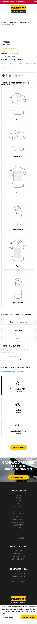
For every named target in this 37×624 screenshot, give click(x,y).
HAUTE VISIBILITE (19, 519)
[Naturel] (13, 75)
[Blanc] (7, 75)
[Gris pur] (16, 75)
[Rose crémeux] (22, 75)
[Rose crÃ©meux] (29, 75)
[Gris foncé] (10, 75)
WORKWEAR (18, 525)
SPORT (18, 528)
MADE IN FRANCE (18, 522)
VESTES (18, 501)
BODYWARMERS (18, 514)
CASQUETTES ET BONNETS (18, 556)
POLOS (18, 498)
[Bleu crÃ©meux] (26, 75)
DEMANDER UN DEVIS (19, 447)
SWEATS (18, 503)
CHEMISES (18, 541)
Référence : (5, 53)
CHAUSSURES (18, 551)
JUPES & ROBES (18, 538)
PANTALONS (18, 517)
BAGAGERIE (18, 553)
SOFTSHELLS (18, 506)
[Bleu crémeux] (19, 75)
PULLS (18, 535)
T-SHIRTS (18, 495)
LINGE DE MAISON (18, 559)
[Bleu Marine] (3, 75)
